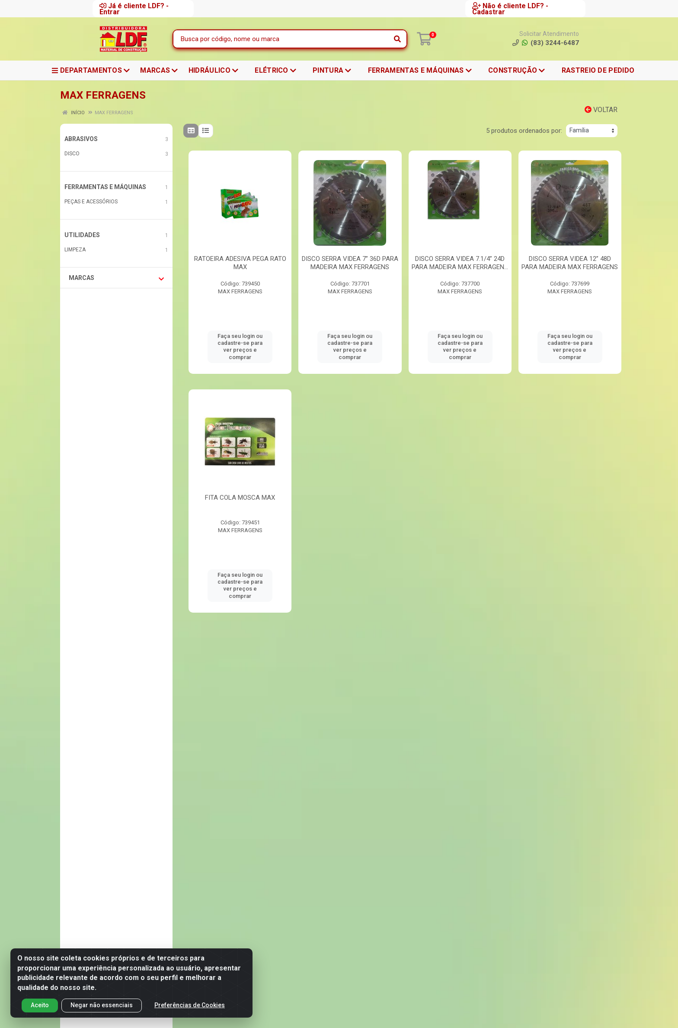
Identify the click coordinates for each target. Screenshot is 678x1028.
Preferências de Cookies (189, 1005)
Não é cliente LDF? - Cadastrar (510, 8)
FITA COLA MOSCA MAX (240, 497)
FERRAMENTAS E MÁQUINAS (105, 186)
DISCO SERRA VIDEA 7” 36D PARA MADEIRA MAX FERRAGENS (350, 263)
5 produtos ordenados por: (524, 131)
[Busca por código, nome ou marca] (281, 39)
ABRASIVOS (81, 138)
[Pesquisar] (397, 39)
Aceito (40, 1005)
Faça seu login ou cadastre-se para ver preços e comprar (239, 346)
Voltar (601, 110)
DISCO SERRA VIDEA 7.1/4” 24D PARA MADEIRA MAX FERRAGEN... (460, 263)
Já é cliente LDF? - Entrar (134, 8)
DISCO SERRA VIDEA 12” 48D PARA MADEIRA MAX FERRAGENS (569, 263)
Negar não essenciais (101, 1005)
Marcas (116, 278)
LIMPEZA (75, 250)
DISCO (72, 154)
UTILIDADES (82, 234)
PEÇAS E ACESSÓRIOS (91, 202)
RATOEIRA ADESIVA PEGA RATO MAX (240, 263)
